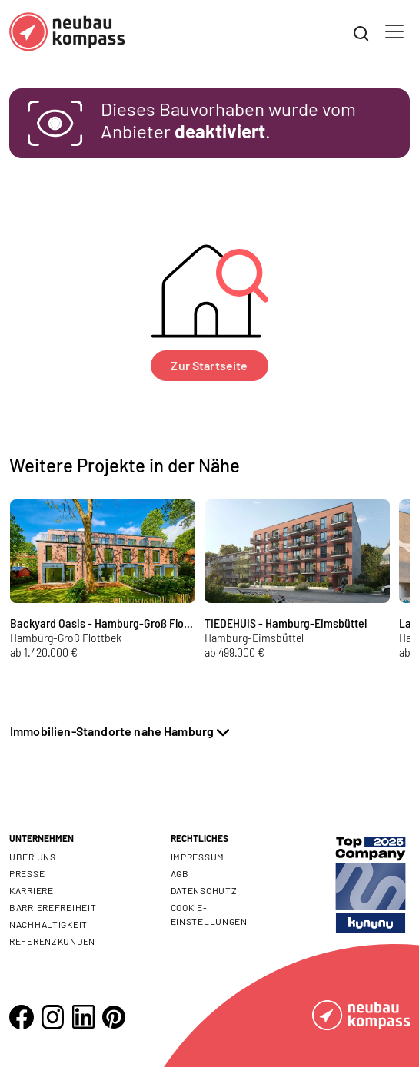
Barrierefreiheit (53, 907)
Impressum (197, 856)
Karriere (31, 890)
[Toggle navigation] (394, 31)
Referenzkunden (52, 941)
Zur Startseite (209, 365)
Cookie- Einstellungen (209, 914)
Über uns (32, 856)
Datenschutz (204, 890)
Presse (27, 873)
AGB (180, 873)
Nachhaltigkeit (48, 924)
